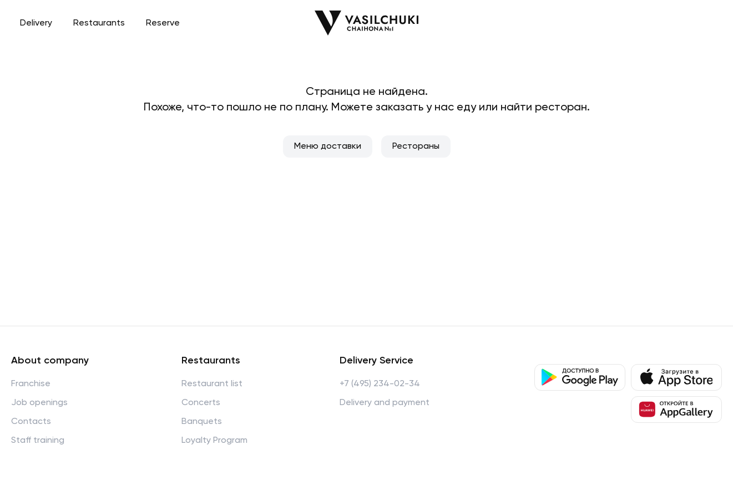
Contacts (31, 421)
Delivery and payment (384, 402)
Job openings (39, 402)
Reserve (163, 23)
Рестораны (415, 146)
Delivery (36, 23)
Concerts (200, 402)
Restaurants (99, 23)
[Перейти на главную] (366, 23)
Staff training (37, 440)
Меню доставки (327, 146)
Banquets (201, 421)
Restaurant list (211, 384)
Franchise (30, 384)
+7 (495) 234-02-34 (380, 384)
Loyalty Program (214, 440)
